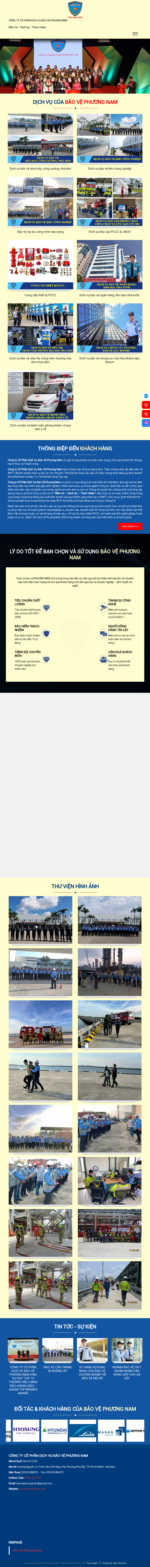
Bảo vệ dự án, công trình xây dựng (40, 232)
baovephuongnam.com (32, 1488)
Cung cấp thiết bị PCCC (40, 295)
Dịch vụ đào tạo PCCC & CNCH (109, 232)
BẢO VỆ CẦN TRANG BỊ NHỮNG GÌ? (58, 1369)
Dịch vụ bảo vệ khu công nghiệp (109, 168)
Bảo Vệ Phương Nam (28, 1550)
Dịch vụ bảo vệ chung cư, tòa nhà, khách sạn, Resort (110, 360)
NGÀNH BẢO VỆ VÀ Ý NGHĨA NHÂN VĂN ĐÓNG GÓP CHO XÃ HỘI (127, 1372)
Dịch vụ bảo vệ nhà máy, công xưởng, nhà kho (40, 168)
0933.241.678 (33, 1477)
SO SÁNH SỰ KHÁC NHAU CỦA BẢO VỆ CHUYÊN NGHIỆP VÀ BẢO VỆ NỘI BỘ (92, 1372)
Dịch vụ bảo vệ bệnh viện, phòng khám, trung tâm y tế (40, 427)
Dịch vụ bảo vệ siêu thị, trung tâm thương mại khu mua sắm (40, 360)
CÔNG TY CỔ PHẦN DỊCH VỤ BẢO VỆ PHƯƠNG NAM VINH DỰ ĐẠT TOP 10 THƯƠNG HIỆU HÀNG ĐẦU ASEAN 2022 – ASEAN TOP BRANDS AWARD (23, 1380)
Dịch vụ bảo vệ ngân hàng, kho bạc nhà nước (110, 295)
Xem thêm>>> (130, 526)
